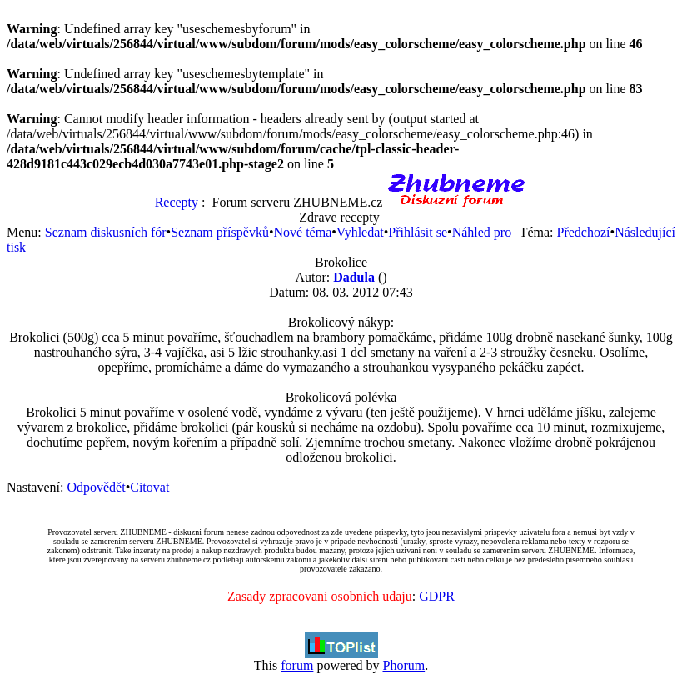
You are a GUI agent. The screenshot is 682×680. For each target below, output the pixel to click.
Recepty (176, 202)
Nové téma (303, 232)
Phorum (403, 665)
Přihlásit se (417, 232)
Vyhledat (360, 232)
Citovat (149, 487)
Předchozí (583, 232)
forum (297, 665)
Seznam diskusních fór (106, 232)
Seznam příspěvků (220, 232)
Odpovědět (96, 487)
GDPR (437, 596)
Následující (645, 232)
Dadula (355, 277)
